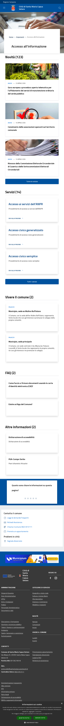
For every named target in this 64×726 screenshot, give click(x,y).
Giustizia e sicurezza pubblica (11, 624)
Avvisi (10, 83)
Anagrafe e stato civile (40, 593)
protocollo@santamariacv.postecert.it (14, 669)
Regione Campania (9, 2)
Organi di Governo (7, 593)
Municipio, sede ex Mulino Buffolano (25, 311)
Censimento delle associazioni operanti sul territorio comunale (31, 128)
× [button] (61, 703)
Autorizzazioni (6, 636)
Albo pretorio (5, 686)
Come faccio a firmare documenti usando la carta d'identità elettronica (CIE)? (31, 384)
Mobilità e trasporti (39, 604)
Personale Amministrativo (10, 607)
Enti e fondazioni (7, 602)
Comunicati (36, 624)
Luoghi (34, 638)
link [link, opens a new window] (51, 714)
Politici (3, 604)
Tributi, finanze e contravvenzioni (12, 627)
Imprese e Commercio (39, 602)
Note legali (5, 694)
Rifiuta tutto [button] (40, 718)
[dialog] (32, 713)
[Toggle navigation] (4, 7)
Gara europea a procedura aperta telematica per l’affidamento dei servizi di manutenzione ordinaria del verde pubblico (31, 90)
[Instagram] (56, 578)
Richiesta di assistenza (40, 660)
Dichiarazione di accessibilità (21, 437)
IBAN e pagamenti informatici (11, 700)
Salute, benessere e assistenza (12, 633)
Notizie (34, 621)
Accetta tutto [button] (24, 718)
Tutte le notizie (32, 181)
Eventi (34, 641)
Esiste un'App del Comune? (20, 404)
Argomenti (20, 37)
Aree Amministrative (8, 596)
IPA (2, 688)
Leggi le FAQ (36, 657)
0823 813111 (19, 672)
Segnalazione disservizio (40, 655)
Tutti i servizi (32, 281)
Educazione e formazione (10, 621)
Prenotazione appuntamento (42, 652)
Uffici (3, 599)
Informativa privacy (8, 691)
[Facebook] (50, 578)
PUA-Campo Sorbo (17, 459)
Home (11, 37)
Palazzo (11, 307)
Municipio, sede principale (20, 341)
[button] (32, 722)
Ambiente (4, 630)
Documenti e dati (7, 610)
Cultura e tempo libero (40, 596)
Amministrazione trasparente (11, 683)
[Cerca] (59, 8)
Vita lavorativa (37, 599)
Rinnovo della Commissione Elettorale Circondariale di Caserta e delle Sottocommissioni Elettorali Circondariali (31, 166)
